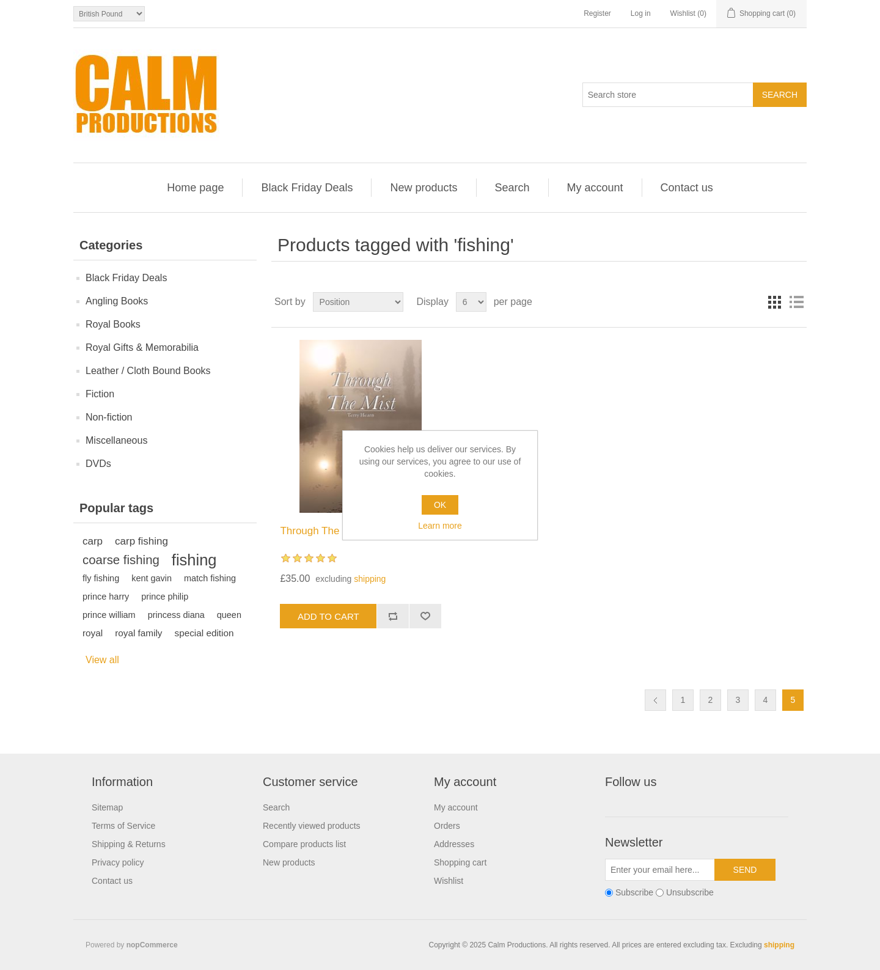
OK (440, 505)
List (796, 302)
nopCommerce (152, 945)
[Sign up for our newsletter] (660, 870)
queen (229, 615)
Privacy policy (118, 862)
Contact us (687, 188)
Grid (774, 302)
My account (595, 188)
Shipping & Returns (129, 844)
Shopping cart (460, 862)
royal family (138, 633)
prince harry (105, 596)
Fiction (100, 394)
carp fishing (141, 541)
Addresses (454, 844)
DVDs (98, 463)
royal (92, 633)
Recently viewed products (312, 826)
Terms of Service (123, 826)
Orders (447, 826)
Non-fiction (109, 417)
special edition (204, 633)
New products (423, 188)
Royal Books (113, 324)
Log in (641, 13)
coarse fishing (121, 560)
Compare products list (304, 844)
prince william (109, 615)
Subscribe (634, 893)
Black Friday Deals (307, 188)
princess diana (176, 615)
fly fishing (100, 578)
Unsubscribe (690, 893)
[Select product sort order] (358, 302)
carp (92, 541)
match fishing (210, 578)
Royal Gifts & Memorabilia (142, 347)
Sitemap (107, 807)
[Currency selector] (109, 13)
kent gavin (151, 578)
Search (512, 188)
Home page (195, 188)
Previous (655, 700)
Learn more (440, 526)
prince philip (164, 596)
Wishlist (448, 881)
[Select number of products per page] (471, 302)
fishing (194, 559)
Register (597, 13)
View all (102, 660)
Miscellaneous (116, 440)
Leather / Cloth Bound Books (148, 371)
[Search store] (668, 95)
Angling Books (117, 301)
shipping (370, 579)
